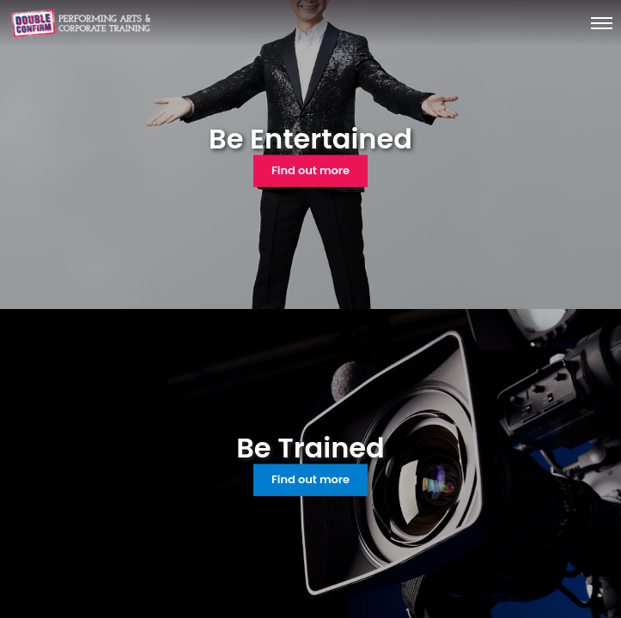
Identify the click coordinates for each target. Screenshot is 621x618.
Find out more (310, 170)
